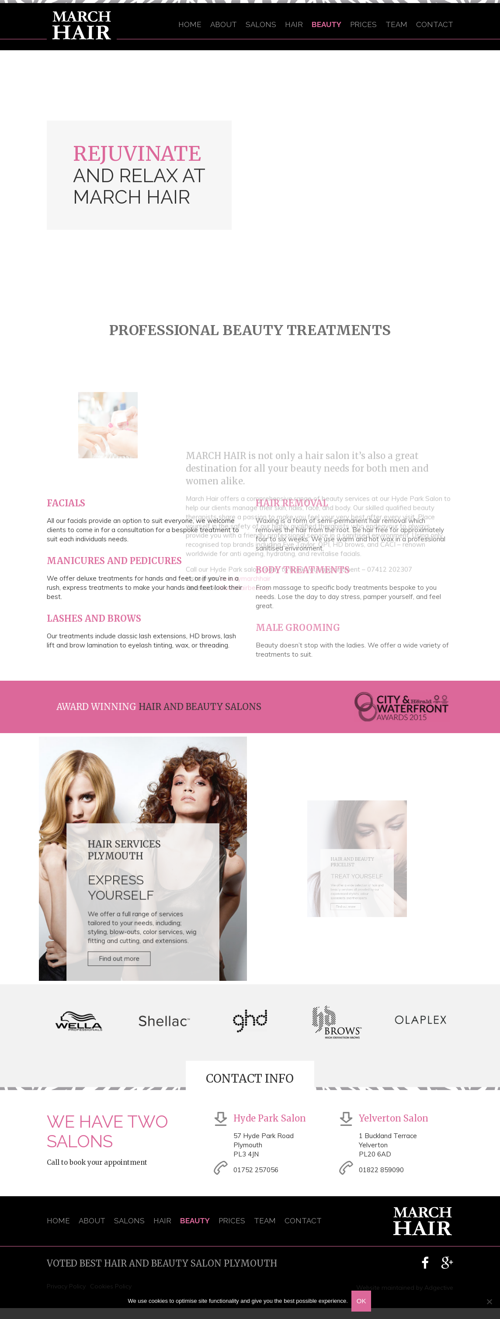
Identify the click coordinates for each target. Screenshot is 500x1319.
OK (362, 1301)
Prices (363, 24)
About (223, 24)
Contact (434, 24)
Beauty (326, 24)
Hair (294, 24)
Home (189, 24)
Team (396, 24)
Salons (261, 24)
